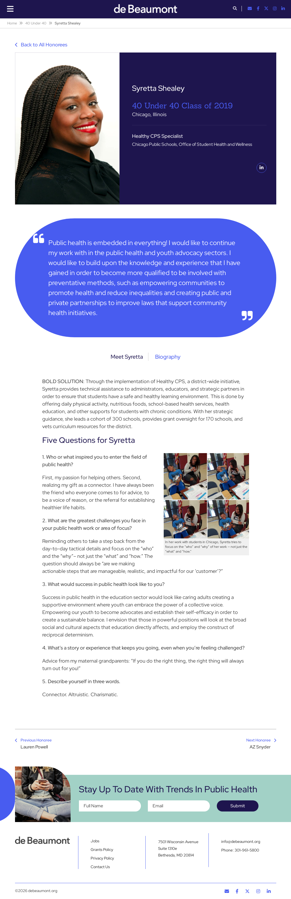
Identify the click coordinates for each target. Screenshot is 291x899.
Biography (169, 356)
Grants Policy (102, 849)
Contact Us (100, 866)
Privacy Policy (102, 858)
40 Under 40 (35, 23)
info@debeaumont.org (240, 841)
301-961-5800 (247, 851)
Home (12, 23)
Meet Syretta (125, 356)
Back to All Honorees (41, 44)
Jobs (95, 840)
